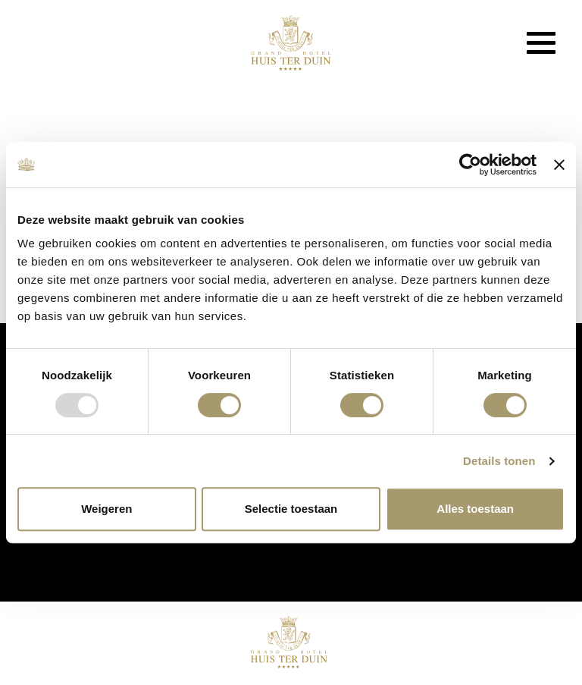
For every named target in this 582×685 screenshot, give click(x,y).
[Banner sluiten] (559, 164)
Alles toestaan (475, 508)
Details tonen (499, 460)
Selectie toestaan (291, 508)
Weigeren (106, 508)
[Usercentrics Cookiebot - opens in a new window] (470, 164)
